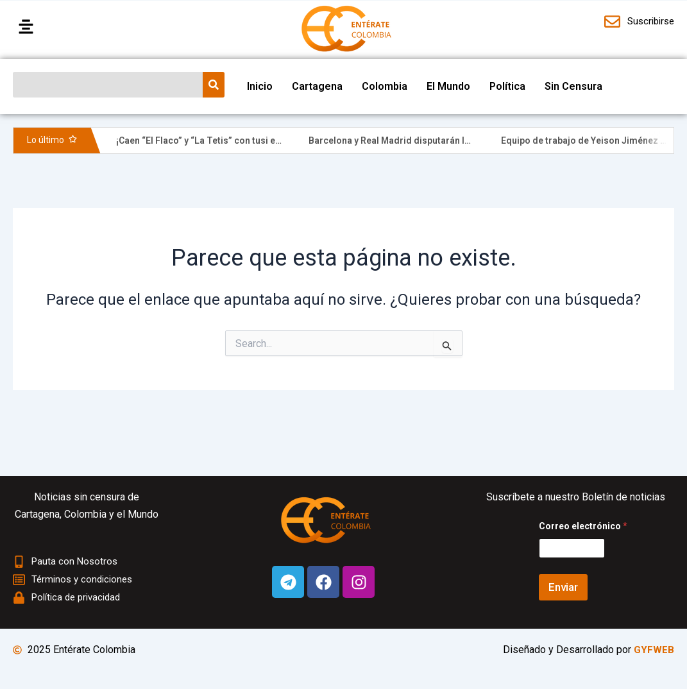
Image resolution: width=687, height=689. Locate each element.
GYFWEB (654, 649)
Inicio (260, 86)
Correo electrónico (583, 526)
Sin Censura (573, 86)
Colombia (384, 86)
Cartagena (317, 86)
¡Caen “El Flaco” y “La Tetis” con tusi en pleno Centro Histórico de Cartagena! (278, 140)
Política (507, 86)
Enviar (563, 587)
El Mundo (448, 86)
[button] (91, 27)
